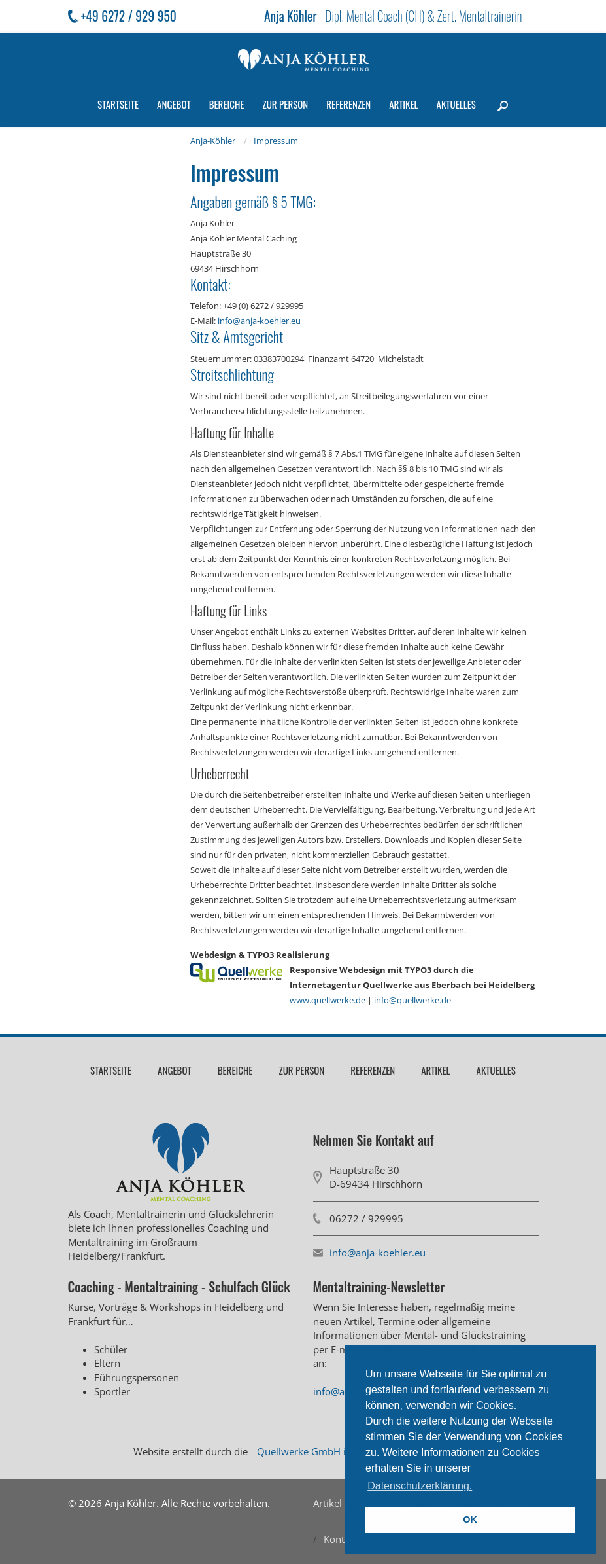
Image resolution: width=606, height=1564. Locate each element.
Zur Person (285, 104)
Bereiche (226, 104)
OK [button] (470, 1519)
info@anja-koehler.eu (259, 321)
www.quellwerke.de (327, 1000)
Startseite (118, 104)
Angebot (174, 104)
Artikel (403, 104)
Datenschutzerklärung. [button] (419, 1485)
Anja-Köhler (212, 141)
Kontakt (341, 1539)
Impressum (276, 141)
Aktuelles (456, 104)
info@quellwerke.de (412, 1000)
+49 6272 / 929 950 (129, 16)
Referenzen (348, 104)
